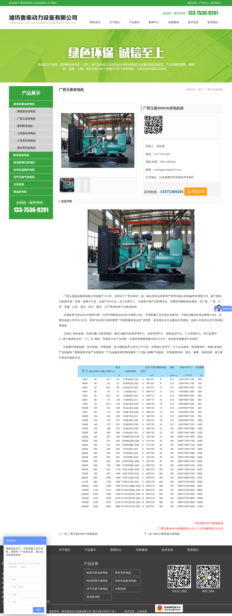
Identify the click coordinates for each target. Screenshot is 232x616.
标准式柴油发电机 (97, 572)
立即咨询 (195, 191)
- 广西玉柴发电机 (24, 118)
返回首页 (192, 3)
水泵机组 (120, 588)
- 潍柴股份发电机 (24, 111)
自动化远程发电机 (126, 580)
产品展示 (134, 22)
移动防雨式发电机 (97, 580)
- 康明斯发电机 (23, 126)
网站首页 (95, 22)
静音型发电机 (123, 572)
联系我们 (216, 3)
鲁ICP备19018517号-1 (104, 611)
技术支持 (193, 22)
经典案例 (173, 22)
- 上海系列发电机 (24, 140)
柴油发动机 (93, 596)
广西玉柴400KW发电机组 (83, 533)
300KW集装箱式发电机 (166, 533)
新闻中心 (154, 22)
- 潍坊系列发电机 (24, 147)
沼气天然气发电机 (97, 588)
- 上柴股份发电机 (24, 133)
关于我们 (114, 22)
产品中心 (204, 3)
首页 (200, 89)
